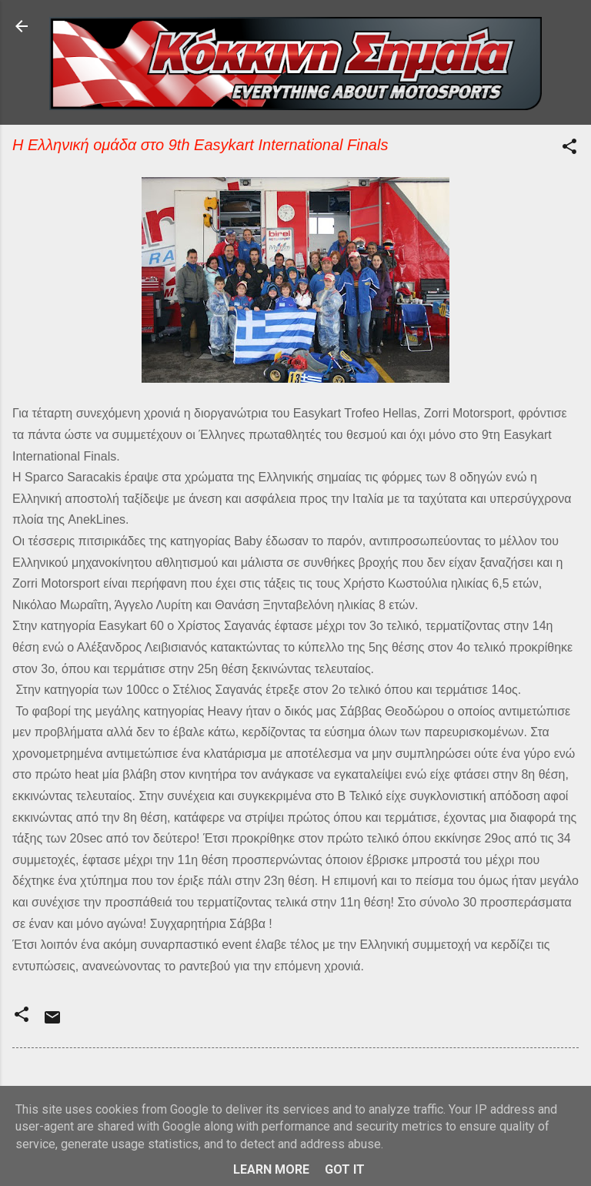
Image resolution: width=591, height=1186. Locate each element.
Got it (345, 1169)
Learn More (271, 1169)
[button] (569, 149)
